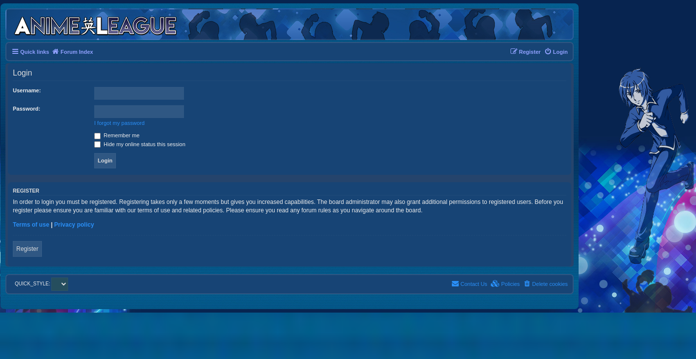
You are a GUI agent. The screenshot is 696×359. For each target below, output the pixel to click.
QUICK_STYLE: (41, 283)
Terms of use (31, 224)
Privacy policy (74, 224)
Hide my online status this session (139, 144)
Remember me (117, 135)
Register (27, 248)
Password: (26, 109)
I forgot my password (119, 123)
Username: (27, 90)
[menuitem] (556, 52)
